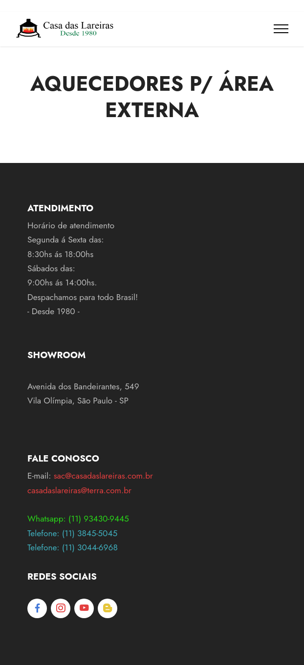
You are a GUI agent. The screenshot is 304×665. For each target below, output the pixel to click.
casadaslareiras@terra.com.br (79, 490)
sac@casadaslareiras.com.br (103, 476)
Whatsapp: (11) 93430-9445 (78, 518)
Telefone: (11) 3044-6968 (72, 547)
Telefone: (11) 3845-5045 (72, 533)
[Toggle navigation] (281, 29)
